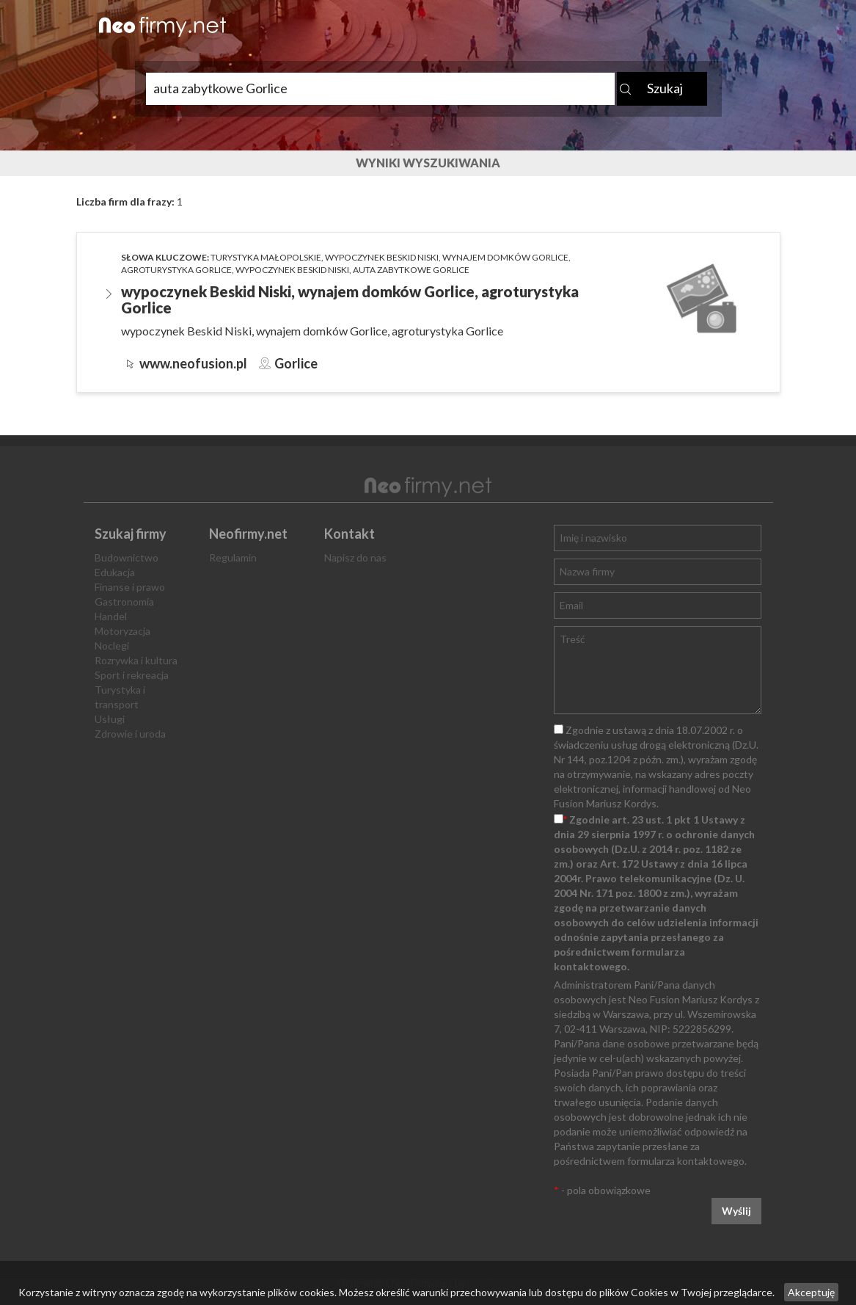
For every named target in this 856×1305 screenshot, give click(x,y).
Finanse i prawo (130, 587)
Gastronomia (124, 601)
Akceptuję (811, 1292)
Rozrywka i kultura (136, 660)
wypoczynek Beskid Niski (382, 257)
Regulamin (233, 557)
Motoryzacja (122, 631)
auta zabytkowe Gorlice (411, 269)
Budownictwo (126, 557)
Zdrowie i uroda (130, 733)
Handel (111, 616)
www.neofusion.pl (193, 363)
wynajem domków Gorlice (505, 257)
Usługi (110, 719)
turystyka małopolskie (266, 257)
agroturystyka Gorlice (176, 269)
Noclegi (112, 645)
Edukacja (115, 572)
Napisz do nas (355, 557)
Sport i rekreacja (132, 675)
